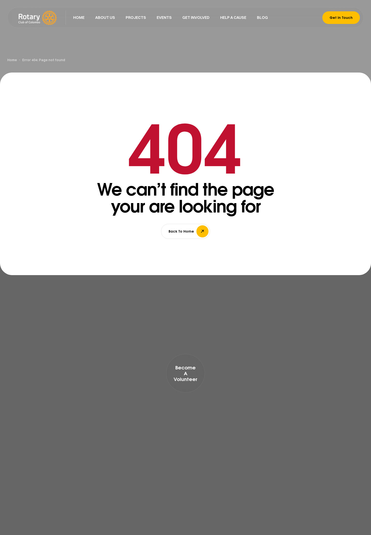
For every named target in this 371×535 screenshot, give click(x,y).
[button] (185, 373)
